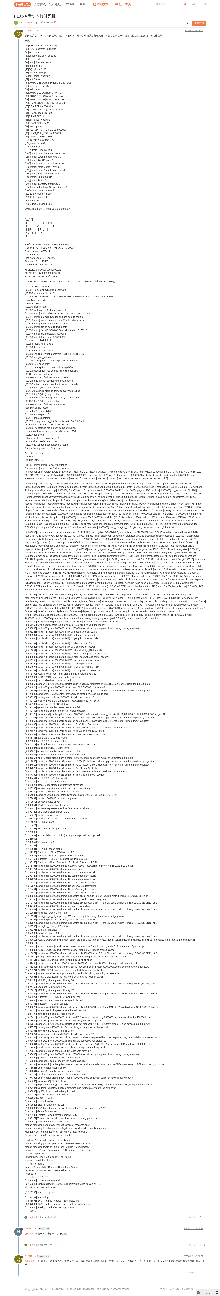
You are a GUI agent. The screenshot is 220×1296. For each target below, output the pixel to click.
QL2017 (31, 30)
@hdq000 (44, 1256)
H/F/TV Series (26, 22)
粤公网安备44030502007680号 (113, 1289)
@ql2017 (29, 1233)
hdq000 (31, 1228)
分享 (192, 1217)
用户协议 (174, 1289)
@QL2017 (44, 1229)
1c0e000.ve (56, 818)
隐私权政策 (187, 1289)
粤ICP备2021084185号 (82, 1289)
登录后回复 (199, 23)
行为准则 (163, 1289)
